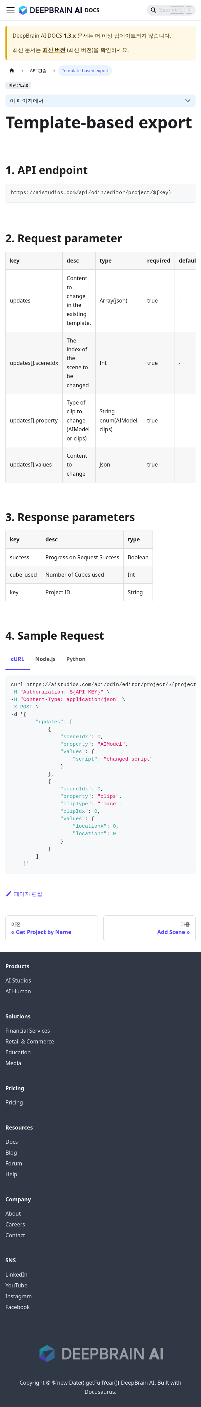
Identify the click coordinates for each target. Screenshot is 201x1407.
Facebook (17, 1307)
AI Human (18, 991)
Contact (15, 1235)
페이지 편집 (23, 893)
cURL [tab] (17, 659)
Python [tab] (76, 659)
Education (18, 1052)
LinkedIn (16, 1274)
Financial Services (27, 1030)
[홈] (11, 70)
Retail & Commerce (29, 1041)
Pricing (14, 1102)
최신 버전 (53, 50)
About (13, 1213)
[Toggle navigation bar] (10, 10)
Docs (11, 1141)
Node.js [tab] (45, 659)
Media (13, 1063)
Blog (11, 1152)
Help (11, 1174)
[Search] (171, 10)
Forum (13, 1163)
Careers (15, 1224)
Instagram (18, 1296)
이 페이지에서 (27, 100)
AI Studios (18, 980)
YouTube (16, 1285)
